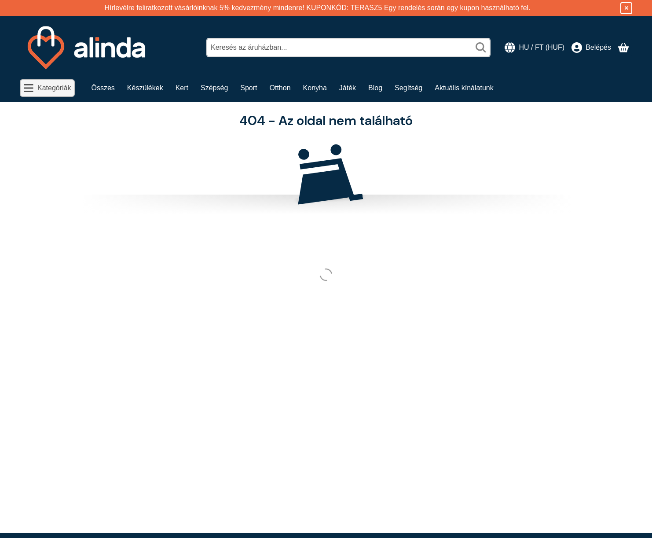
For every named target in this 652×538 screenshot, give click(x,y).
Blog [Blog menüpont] (375, 88)
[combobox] (348, 47)
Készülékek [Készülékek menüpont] (145, 88)
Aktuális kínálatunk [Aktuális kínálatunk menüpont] (464, 88)
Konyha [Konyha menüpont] (315, 88)
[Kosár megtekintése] (623, 47)
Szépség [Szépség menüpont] (214, 88)
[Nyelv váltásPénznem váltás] (534, 47)
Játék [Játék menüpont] (347, 88)
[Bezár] (626, 8)
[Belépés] (591, 47)
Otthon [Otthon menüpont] (280, 88)
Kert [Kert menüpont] (182, 88)
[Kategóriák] (47, 88)
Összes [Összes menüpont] (103, 88)
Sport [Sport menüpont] (248, 88)
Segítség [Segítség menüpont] (408, 88)
